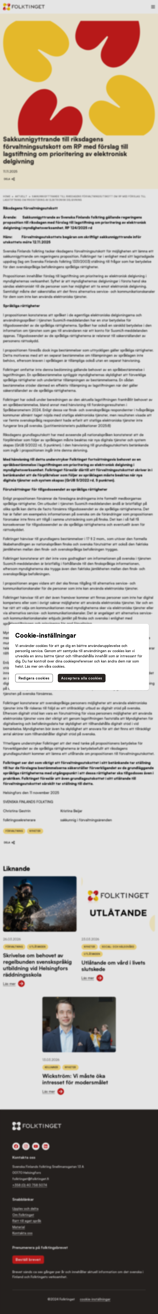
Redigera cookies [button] (34, 678)
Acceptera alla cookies (81, 678)
